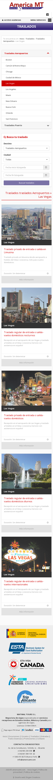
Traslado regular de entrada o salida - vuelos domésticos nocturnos (24, 334)
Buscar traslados (26, 182)
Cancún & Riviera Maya (16, 65)
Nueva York (11, 107)
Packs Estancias (15, 738)
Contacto (41, 738)
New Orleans (11, 101)
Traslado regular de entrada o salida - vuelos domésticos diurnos (24, 500)
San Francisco (12, 119)
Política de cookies (32, 772)
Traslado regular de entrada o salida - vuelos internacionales (24, 583)
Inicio (22, 38)
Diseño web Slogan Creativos (26, 777)
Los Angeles (11, 89)
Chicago (9, 71)
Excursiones (14, 736)
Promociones (29, 738)
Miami (8, 95)
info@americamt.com (27, 759)
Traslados (30, 38)
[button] (26, 148)
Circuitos (25, 736)
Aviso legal (32, 769)
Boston (9, 59)
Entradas (45, 736)
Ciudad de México (13, 77)
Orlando (9, 113)
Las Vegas (10, 83)
